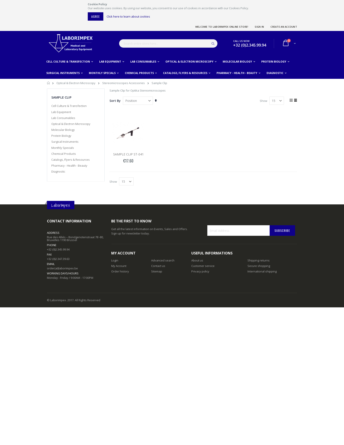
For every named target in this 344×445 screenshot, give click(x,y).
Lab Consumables (63, 118)
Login (114, 260)
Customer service (203, 266)
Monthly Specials (62, 148)
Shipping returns (258, 260)
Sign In (259, 26)
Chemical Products (63, 154)
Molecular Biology (63, 130)
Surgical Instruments (65, 142)
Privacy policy (200, 271)
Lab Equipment (61, 112)
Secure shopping (258, 266)
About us (197, 260)
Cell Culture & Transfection (69, 106)
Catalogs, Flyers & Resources (70, 160)
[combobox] (168, 43)
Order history (120, 271)
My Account (118, 266)
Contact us (158, 266)
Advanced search (162, 260)
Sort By (115, 101)
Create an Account (284, 26)
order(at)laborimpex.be (62, 268)
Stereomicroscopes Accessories (123, 83)
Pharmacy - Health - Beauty (69, 166)
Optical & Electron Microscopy (76, 83)
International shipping (262, 271)
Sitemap (156, 271)
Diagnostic (58, 171)
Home (48, 83)
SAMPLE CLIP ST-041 (128, 154)
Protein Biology (61, 136)
